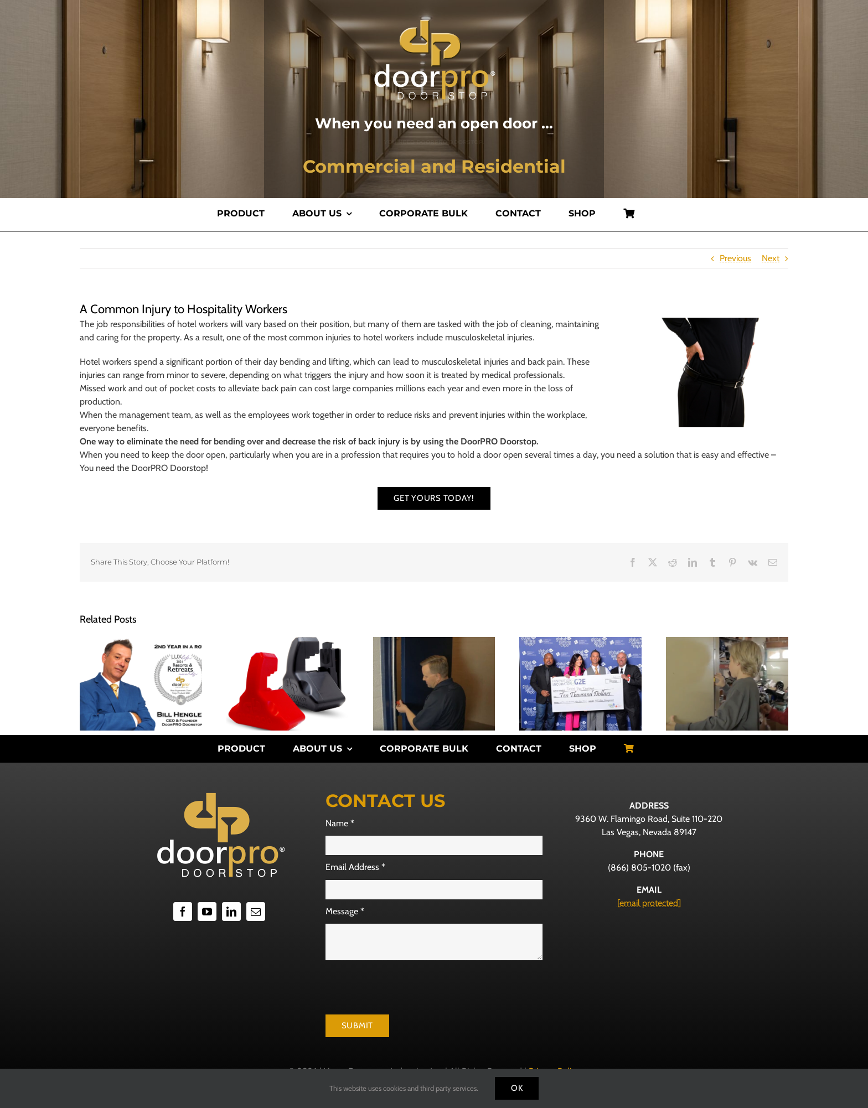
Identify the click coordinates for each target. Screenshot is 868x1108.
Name (340, 823)
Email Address (355, 867)
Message (345, 911)
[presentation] (410, 987)
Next (770, 258)
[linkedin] (231, 911)
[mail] (255, 911)
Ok (517, 1088)
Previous (735, 258)
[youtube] (207, 911)
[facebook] (182, 911)
